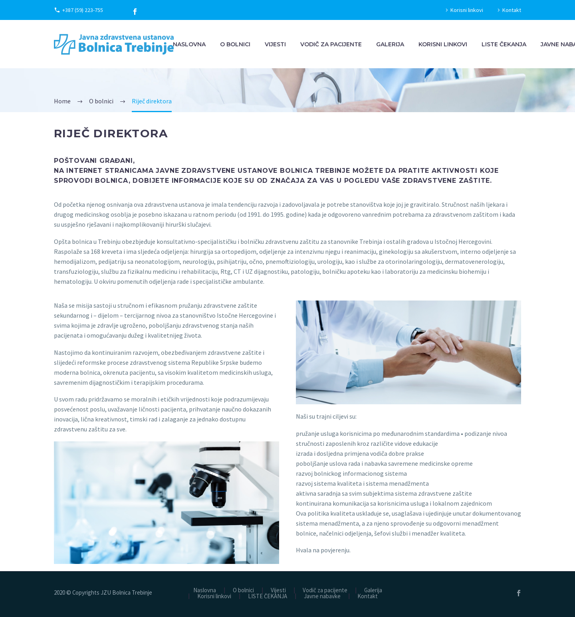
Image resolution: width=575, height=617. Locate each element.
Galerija (390, 44)
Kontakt (511, 10)
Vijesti (275, 44)
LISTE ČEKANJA (504, 44)
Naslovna (189, 44)
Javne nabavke (322, 596)
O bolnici (235, 44)
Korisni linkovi (466, 10)
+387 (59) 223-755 (82, 10)
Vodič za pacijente (331, 44)
